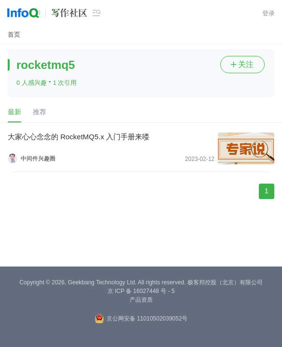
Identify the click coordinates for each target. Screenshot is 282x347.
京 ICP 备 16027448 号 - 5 (141, 291)
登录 (268, 13)
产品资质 (141, 299)
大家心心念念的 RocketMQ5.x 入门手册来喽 (78, 137)
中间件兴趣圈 (38, 158)
